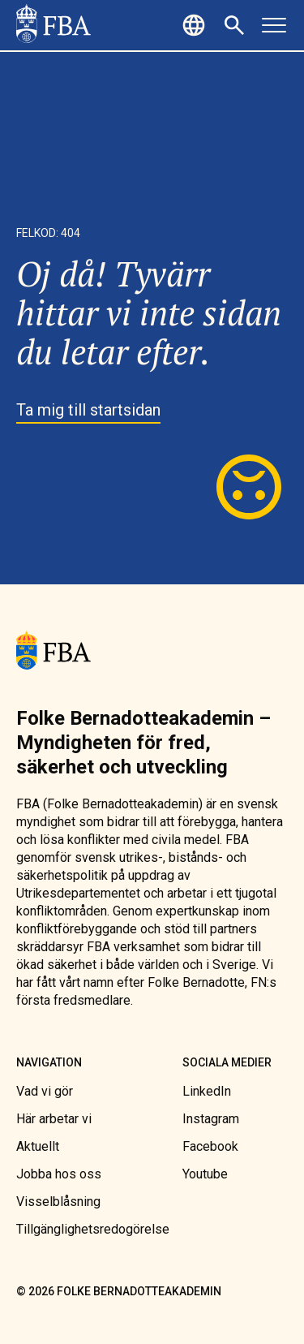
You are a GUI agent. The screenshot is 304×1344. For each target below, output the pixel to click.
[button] (196, 25)
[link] (53, 25)
